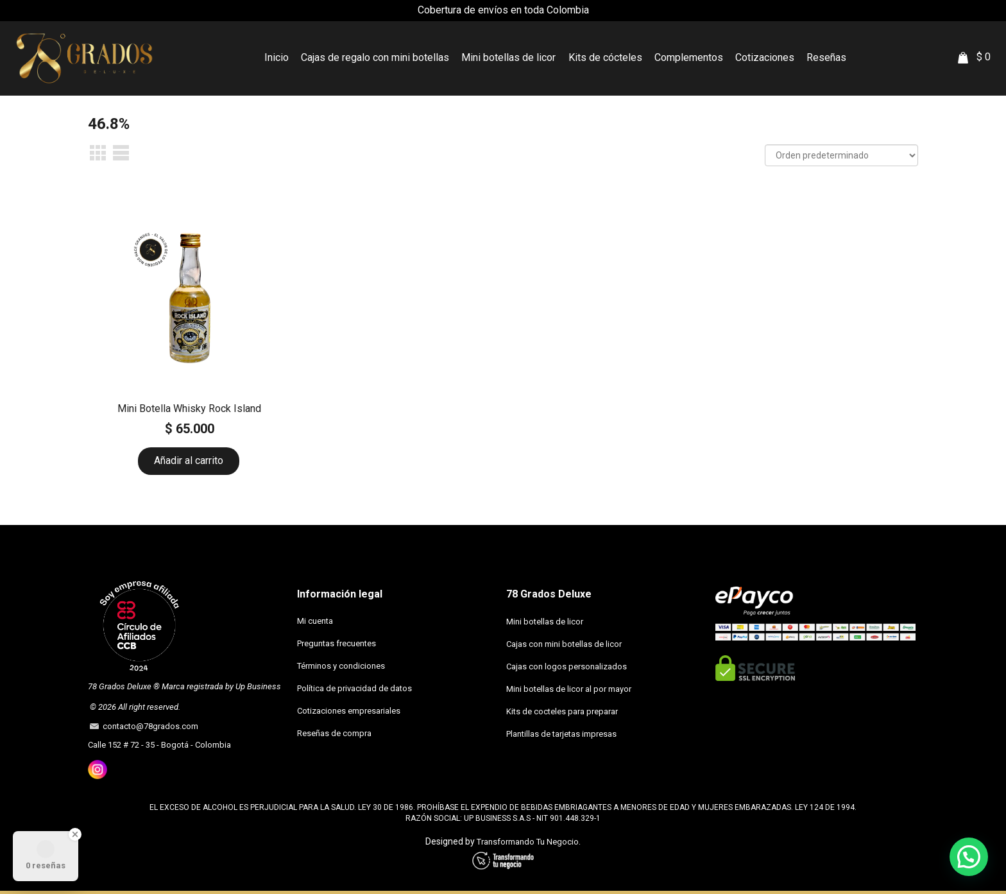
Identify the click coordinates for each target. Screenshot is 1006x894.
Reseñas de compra (334, 733)
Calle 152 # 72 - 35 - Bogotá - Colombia (159, 745)
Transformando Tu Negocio (528, 842)
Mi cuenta (315, 621)
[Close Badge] (75, 834)
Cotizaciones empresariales (348, 711)
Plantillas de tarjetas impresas (561, 734)
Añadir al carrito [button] (188, 460)
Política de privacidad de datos (354, 688)
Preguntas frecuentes (336, 643)
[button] (969, 857)
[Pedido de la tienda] (841, 155)
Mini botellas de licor (544, 621)
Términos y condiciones (341, 666)
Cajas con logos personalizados (566, 666)
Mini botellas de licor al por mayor (568, 689)
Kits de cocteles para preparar (562, 711)
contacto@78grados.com (148, 726)
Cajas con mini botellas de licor (564, 644)
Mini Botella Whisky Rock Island (189, 408)
